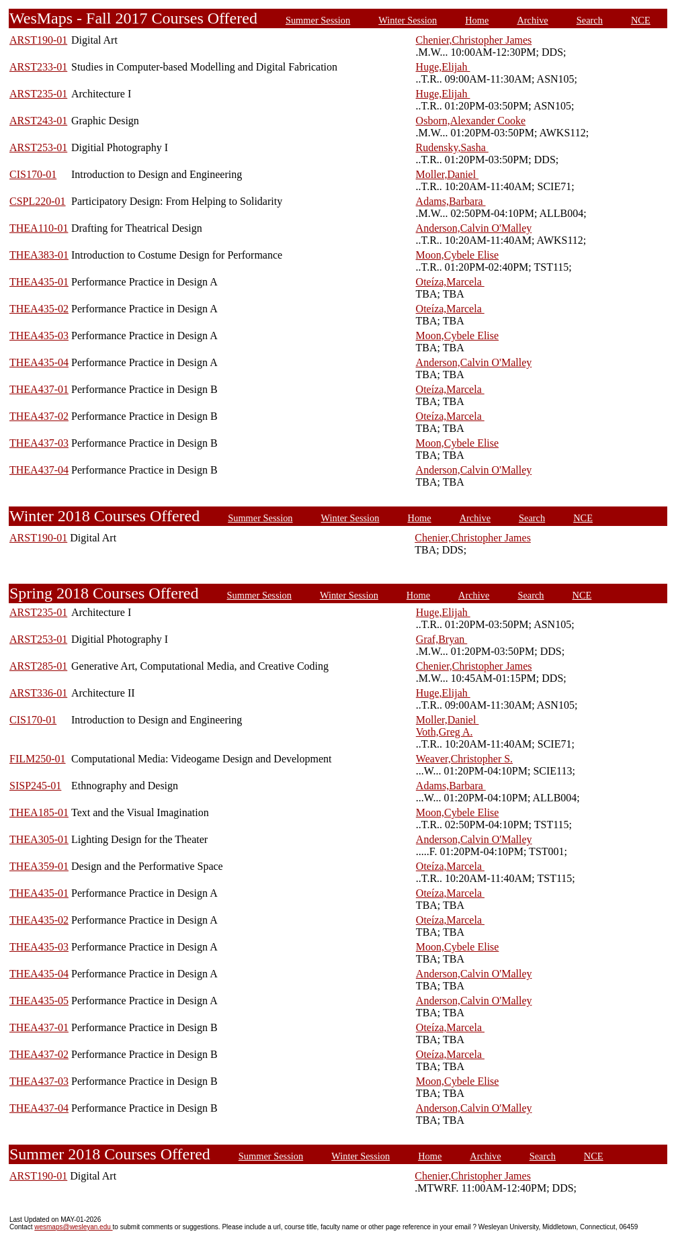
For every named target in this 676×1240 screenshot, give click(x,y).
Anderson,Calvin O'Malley (474, 228)
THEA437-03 (39, 443)
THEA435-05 (39, 1000)
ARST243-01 (38, 120)
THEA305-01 (39, 839)
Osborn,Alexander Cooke (471, 120)
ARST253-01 (38, 147)
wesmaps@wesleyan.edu (73, 1227)
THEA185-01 (39, 812)
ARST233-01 (38, 67)
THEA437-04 (39, 470)
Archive (532, 20)
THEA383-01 (39, 255)
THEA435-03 (39, 335)
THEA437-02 (39, 416)
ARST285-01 (38, 666)
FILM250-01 (37, 758)
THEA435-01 (39, 281)
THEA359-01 (39, 866)
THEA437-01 (39, 389)
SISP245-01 (35, 785)
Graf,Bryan (441, 639)
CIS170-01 (32, 174)
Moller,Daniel (447, 174)
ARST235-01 (38, 93)
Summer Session (318, 20)
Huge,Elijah (443, 67)
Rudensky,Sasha (452, 147)
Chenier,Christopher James (474, 40)
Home (477, 20)
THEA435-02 (39, 308)
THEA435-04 (39, 362)
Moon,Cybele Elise (457, 255)
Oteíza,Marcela (450, 281)
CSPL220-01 (37, 201)
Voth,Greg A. (444, 732)
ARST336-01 (38, 693)
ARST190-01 (38, 40)
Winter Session (407, 20)
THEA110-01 (38, 228)
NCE (640, 20)
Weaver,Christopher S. (464, 758)
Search (590, 20)
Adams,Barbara (451, 201)
